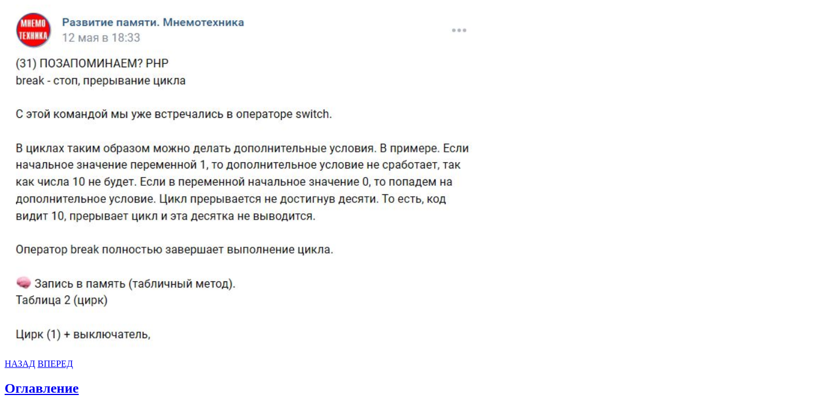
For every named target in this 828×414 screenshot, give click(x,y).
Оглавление (42, 388)
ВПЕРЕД (55, 364)
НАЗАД (20, 364)
